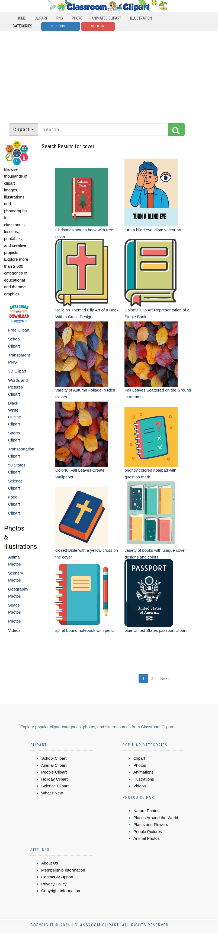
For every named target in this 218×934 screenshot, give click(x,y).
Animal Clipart (53, 765)
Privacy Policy (53, 884)
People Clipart (54, 772)
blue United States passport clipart (155, 630)
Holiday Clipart (54, 779)
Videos (14, 630)
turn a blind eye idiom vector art (152, 230)
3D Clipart (17, 371)
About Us (49, 863)
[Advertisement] (109, 74)
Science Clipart (55, 786)
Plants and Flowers (150, 824)
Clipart (41, 18)
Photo (77, 18)
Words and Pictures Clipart (18, 387)
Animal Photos (146, 838)
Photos (14, 621)
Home (21, 18)
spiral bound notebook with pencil (85, 630)
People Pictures (147, 831)
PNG (59, 18)
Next (164, 678)
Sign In (98, 26)
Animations (143, 772)
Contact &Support (57, 877)
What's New (52, 793)
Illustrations (143, 779)
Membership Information (63, 870)
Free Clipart (18, 330)
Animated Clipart (106, 18)
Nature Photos (146, 810)
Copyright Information (60, 890)
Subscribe (61, 26)
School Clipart (53, 758)
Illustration (141, 18)
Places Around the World (155, 817)
